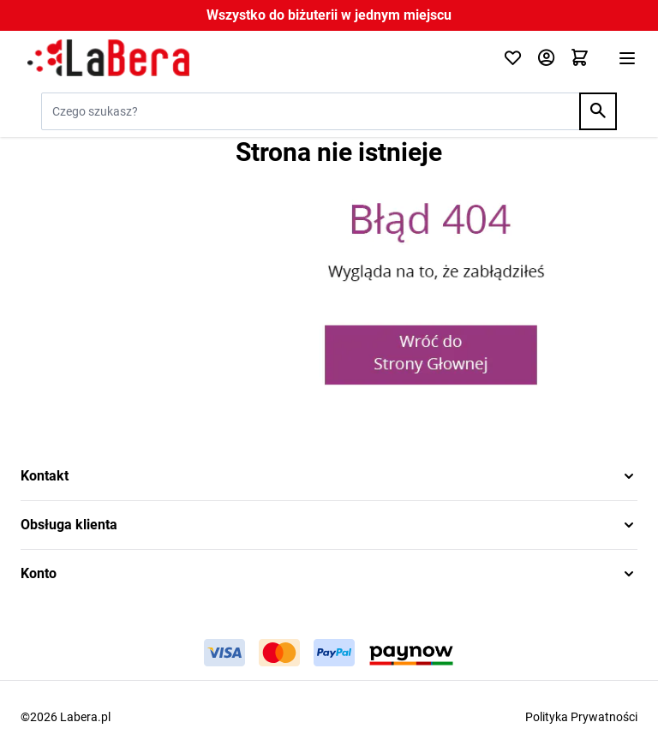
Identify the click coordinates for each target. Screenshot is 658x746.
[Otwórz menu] (627, 58)
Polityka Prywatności (581, 717)
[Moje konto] (546, 59)
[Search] (598, 111)
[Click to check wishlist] (513, 59)
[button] (329, 476)
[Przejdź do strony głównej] (251, 58)
